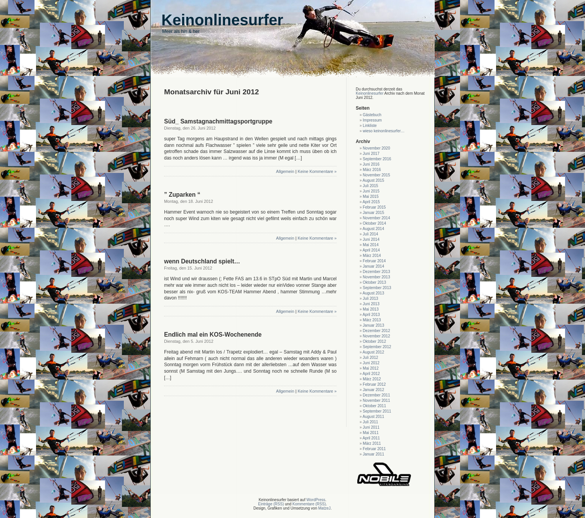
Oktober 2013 (374, 282)
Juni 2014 (371, 239)
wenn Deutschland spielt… (202, 261)
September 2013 (377, 288)
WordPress (315, 500)
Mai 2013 (370, 309)
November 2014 (376, 218)
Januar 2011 (373, 454)
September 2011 (377, 411)
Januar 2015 (373, 212)
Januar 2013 (373, 325)
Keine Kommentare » (317, 171)
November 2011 (376, 400)
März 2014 (372, 255)
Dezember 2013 (376, 272)
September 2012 (377, 347)
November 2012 (376, 336)
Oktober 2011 (374, 406)
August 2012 (373, 352)
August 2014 (373, 229)
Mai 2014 (370, 245)
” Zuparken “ (182, 194)
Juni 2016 (371, 164)
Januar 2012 (373, 390)
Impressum (372, 120)
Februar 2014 (374, 261)
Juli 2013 (370, 298)
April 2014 (371, 250)
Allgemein (285, 171)
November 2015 (376, 175)
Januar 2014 (373, 266)
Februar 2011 (374, 449)
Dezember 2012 (376, 331)
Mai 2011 (370, 433)
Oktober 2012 (374, 341)
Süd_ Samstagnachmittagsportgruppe (218, 121)
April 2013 (371, 314)
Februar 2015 (374, 207)
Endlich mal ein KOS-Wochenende (212, 334)
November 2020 (376, 148)
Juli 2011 (370, 422)
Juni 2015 (371, 191)
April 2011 (371, 438)
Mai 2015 (370, 196)
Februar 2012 (374, 384)
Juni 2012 (371, 363)
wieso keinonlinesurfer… (383, 131)
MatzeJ (324, 508)
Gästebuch (372, 115)
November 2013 (376, 277)
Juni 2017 (371, 153)
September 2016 (377, 159)
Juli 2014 (370, 234)
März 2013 (372, 320)
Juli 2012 (370, 357)
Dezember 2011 (376, 395)
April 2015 (371, 202)
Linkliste (369, 125)
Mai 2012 (370, 368)
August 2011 (373, 416)
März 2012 (372, 379)
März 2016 (372, 170)
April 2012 (371, 374)
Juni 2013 (371, 304)
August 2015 (373, 180)
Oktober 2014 (374, 223)
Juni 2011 (371, 427)
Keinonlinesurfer (369, 93)
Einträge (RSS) (271, 504)
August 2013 (373, 293)
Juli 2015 (370, 186)
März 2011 (372, 443)
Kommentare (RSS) (309, 504)
